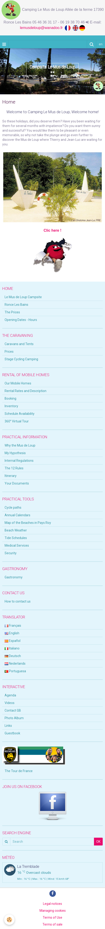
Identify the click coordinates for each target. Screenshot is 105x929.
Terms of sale (52, 924)
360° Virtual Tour (17, 421)
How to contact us (18, 601)
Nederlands (15, 663)
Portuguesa (15, 671)
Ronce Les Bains (16, 304)
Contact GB (13, 710)
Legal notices (52, 904)
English (12, 633)
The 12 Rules (14, 468)
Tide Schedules (16, 538)
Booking (10, 398)
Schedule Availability (19, 413)
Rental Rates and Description (25, 391)
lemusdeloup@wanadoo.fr (42, 28)
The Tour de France (19, 771)
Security (11, 553)
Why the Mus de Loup (20, 445)
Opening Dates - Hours (21, 320)
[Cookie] (9, 920)
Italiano (12, 648)
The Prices (12, 312)
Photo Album (14, 718)
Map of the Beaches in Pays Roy (28, 523)
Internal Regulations (19, 460)
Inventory (11, 406)
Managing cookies (53, 910)
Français (13, 625)
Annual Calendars (17, 515)
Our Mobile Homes (18, 383)
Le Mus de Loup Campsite (23, 297)
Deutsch (13, 656)
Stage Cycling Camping (21, 359)
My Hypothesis (15, 453)
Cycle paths (13, 507)
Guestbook (12, 733)
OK (98, 841)
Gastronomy (14, 577)
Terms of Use (52, 917)
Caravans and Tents (19, 344)
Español (12, 641)
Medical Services (17, 545)
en (100, 44)
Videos (9, 703)
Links (8, 725)
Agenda (10, 695)
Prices (9, 351)
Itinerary (11, 476)
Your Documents (17, 483)
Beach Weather (16, 530)
